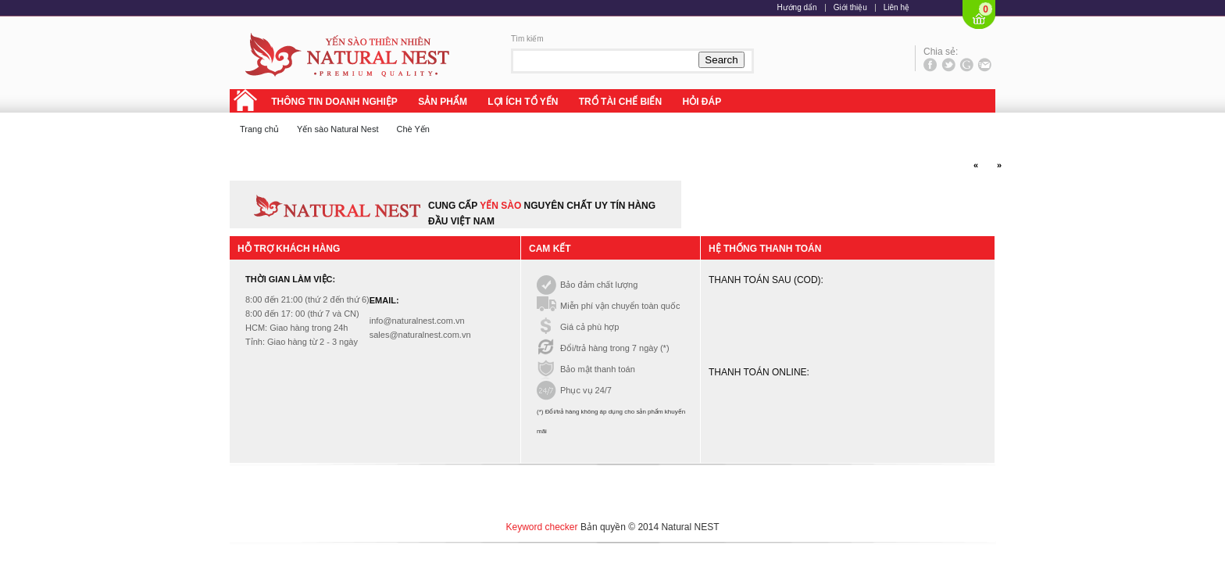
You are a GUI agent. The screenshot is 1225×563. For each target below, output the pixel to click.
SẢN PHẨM (442, 101)
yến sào (501, 205)
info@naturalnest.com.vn (417, 320)
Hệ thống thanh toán (765, 248)
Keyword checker (542, 527)
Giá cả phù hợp (587, 327)
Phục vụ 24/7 (584, 390)
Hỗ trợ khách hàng (289, 248)
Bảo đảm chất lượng (597, 284)
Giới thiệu (850, 8)
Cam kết (550, 248)
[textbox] (604, 60)
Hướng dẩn (796, 8)
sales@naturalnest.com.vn (420, 334)
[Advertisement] (612, 492)
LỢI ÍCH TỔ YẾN (523, 101)
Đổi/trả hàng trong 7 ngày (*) (613, 348)
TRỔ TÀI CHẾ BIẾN (620, 101)
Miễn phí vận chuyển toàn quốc (618, 305)
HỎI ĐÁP (701, 101)
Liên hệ (896, 8)
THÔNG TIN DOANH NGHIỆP (334, 101)
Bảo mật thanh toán (595, 369)
